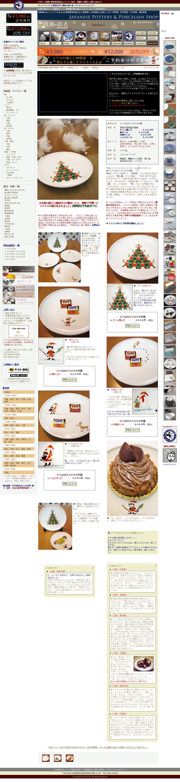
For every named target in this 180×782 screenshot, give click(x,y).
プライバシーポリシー (116, 770)
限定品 (95, 67)
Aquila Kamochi (169, 464)
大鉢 (8, 146)
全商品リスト (73, 67)
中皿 (8, 123)
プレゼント (11, 167)
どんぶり (10, 100)
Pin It (163, 31)
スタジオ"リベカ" (151, 67)
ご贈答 (9, 175)
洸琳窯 (7, 232)
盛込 (8, 149)
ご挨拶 (46, 2)
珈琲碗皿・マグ (12, 110)
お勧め (86, 67)
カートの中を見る (97, 9)
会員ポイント (58, 9)
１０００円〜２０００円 (14, 252)
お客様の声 (55, 5)
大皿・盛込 (9, 141)
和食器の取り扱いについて (77, 9)
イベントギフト (12, 170)
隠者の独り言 (67, 5)
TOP (40, 2)
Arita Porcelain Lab (12, 203)
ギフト (7, 165)
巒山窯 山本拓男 (11, 198)
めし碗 (9, 97)
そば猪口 (10, 102)
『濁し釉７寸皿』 (141, 144)
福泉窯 (7, 208)
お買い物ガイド (44, 9)
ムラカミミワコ (10, 195)
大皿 (128, 411)
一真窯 (7, 229)
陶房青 (7, 226)
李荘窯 (7, 200)
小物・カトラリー (13, 159)
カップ (7, 105)
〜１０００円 (10, 249)
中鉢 (8, 136)
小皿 (8, 118)
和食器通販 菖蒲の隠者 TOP (51, 67)
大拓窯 (7, 219)
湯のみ (9, 107)
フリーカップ (11, 113)
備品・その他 (10, 152)
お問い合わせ (95, 2)
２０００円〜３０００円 (14, 254)
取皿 (8, 120)
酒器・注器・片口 (13, 157)
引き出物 (10, 173)
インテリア (11, 154)
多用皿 (9, 126)
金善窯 (7, 206)
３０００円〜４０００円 (14, 257)
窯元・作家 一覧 (12, 186)
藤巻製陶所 (9, 213)
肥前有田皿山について (60, 2)
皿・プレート (10, 115)
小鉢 (8, 131)
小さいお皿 (124, 674)
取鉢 (8, 133)
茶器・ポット (11, 162)
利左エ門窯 (9, 237)
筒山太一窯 (9, 234)
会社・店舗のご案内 (79, 2)
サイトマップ (44, 5)
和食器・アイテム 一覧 (15, 91)
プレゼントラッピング (84, 5)
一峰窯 (7, 216)
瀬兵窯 (7, 221)
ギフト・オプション (14, 178)
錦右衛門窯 (9, 211)
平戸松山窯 (9, 224)
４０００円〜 (10, 259)
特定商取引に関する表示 (94, 770)
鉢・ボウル (9, 128)
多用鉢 (9, 139)
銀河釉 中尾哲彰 (11, 192)
